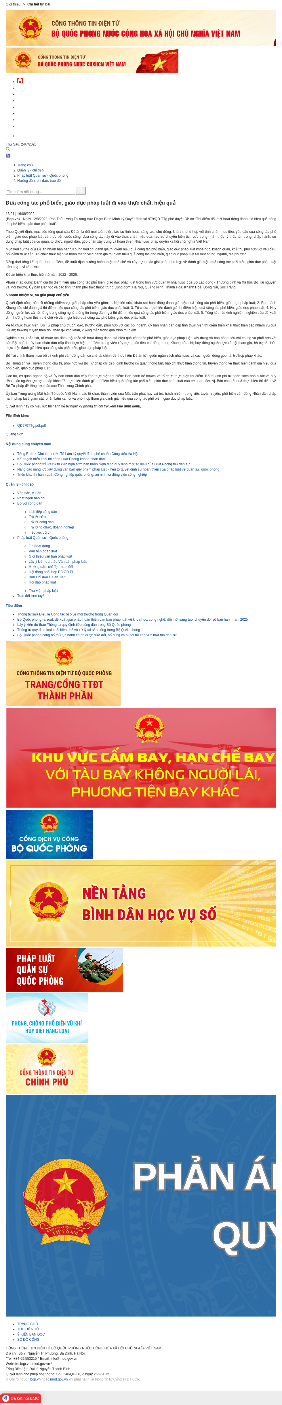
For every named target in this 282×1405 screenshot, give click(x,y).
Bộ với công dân (29, 503)
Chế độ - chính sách (35, 119)
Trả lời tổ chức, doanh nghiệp (51, 527)
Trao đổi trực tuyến (32, 596)
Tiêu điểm (14, 606)
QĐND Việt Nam (30, 93)
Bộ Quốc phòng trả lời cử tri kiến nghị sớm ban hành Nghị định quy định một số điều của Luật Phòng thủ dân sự (103, 464)
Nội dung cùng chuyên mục (28, 444)
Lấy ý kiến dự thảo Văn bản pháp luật (58, 562)
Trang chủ (25, 165)
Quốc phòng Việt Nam (36, 100)
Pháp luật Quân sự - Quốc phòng (42, 175)
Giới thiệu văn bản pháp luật (50, 556)
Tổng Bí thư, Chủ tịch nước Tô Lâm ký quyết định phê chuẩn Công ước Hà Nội (77, 454)
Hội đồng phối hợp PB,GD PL (51, 572)
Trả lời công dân (41, 522)
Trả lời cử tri (38, 517)
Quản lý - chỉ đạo (32, 106)
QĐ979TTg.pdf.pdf (31, 426)
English (24, 135)
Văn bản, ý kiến (29, 493)
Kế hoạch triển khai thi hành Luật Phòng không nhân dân (61, 459)
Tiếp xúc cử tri (40, 532)
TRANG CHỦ (27, 1324)
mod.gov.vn (59, 1379)
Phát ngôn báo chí (31, 498)
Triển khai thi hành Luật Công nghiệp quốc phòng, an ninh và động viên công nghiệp (82, 475)
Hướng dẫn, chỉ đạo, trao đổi (39, 181)
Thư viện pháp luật (43, 591)
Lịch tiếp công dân (43, 512)
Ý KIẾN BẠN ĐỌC (31, 1334)
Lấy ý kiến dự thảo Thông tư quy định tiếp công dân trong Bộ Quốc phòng (74, 625)
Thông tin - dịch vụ (34, 125)
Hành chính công (32, 112)
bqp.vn (35, 1379)
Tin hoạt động (39, 546)
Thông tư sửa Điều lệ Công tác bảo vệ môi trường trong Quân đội (67, 614)
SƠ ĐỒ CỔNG (28, 1340)
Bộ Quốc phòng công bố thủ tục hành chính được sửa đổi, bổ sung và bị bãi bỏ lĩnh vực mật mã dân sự (96, 635)
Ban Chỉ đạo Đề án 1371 (48, 577)
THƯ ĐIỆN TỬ (28, 1329)
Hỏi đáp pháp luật (42, 582)
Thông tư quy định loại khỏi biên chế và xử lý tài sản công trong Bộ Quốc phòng (78, 630)
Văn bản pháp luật (43, 551)
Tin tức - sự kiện (31, 87)
